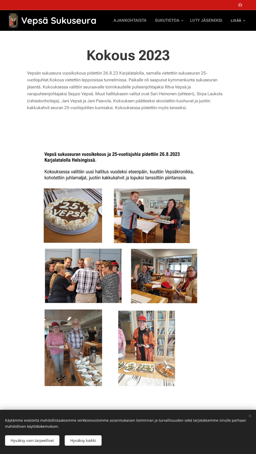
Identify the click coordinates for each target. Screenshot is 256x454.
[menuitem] (136, 20)
